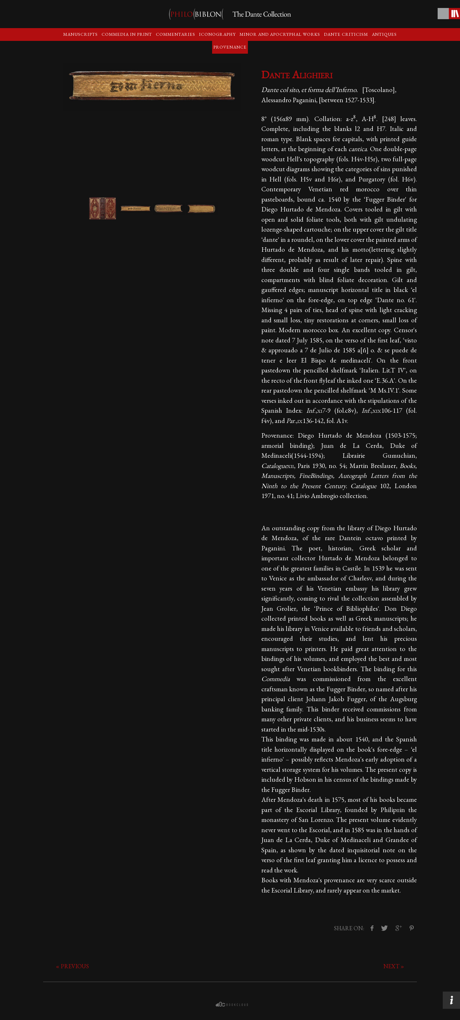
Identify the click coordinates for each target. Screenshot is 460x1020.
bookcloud (232, 1004)
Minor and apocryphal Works (280, 34)
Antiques (384, 34)
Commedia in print (127, 34)
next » (393, 966)
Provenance (230, 47)
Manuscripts (80, 34)
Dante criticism (346, 34)
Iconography (217, 34)
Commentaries (175, 34)
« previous (72, 966)
